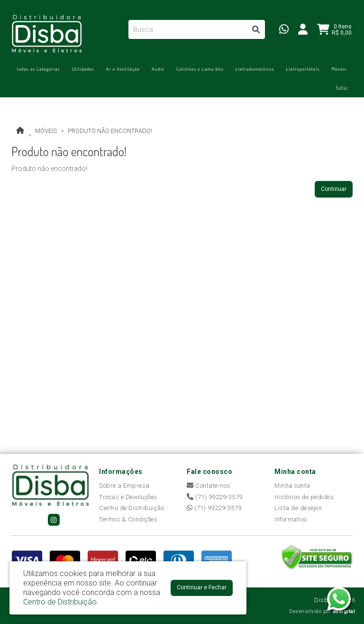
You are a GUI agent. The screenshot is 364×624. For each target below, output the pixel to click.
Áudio (158, 69)
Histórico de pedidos (304, 497)
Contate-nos (208, 485)
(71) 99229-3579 (215, 497)
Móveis (338, 69)
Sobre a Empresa (124, 485)
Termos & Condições (128, 519)
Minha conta (292, 485)
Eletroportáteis (302, 69)
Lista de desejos (298, 507)
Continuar (333, 189)
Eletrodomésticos (255, 69)
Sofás (342, 88)
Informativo (290, 519)
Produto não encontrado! (110, 130)
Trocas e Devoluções (128, 497)
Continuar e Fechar (202, 587)
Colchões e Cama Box (200, 69)
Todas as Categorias (38, 69)
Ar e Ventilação (123, 69)
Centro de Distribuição (131, 507)
